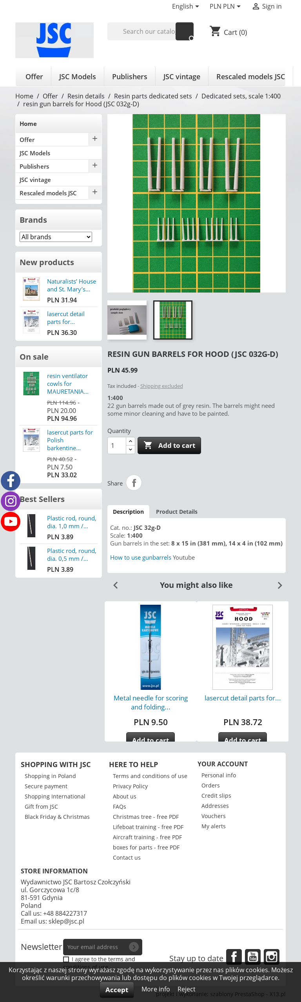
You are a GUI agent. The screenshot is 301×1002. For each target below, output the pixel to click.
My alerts (213, 826)
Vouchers (213, 816)
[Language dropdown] (187, 7)
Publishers (129, 76)
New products (47, 262)
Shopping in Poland (50, 776)
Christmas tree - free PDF (146, 816)
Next (277, 582)
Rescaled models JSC (250, 76)
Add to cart (169, 445)
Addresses (215, 805)
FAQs (119, 806)
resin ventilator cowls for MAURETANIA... (68, 383)
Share (134, 483)
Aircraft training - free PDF (147, 837)
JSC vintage (181, 76)
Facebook (234, 957)
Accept (116, 989)
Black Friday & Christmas (57, 816)
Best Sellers (42, 499)
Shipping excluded (161, 385)
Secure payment (46, 786)
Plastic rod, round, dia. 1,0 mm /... (71, 522)
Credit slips (216, 795)
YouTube (253, 957)
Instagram (271, 957)
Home (28, 123)
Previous (112, 582)
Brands (33, 220)
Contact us (127, 857)
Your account (223, 764)
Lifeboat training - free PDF (148, 827)
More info (156, 989)
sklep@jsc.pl (66, 921)
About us (124, 796)
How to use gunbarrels (140, 557)
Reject (187, 989)
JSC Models (77, 76)
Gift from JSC (41, 806)
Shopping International (55, 796)
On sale (34, 356)
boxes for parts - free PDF (146, 847)
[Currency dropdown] (226, 7)
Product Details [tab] (177, 511)
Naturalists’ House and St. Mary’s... (71, 285)
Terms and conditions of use (150, 776)
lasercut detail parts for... (66, 318)
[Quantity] (116, 445)
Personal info (218, 775)
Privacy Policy (130, 786)
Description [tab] (128, 511)
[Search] (150, 31)
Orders (210, 785)
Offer (34, 76)
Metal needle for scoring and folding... (151, 702)
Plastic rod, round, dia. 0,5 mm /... (71, 554)
